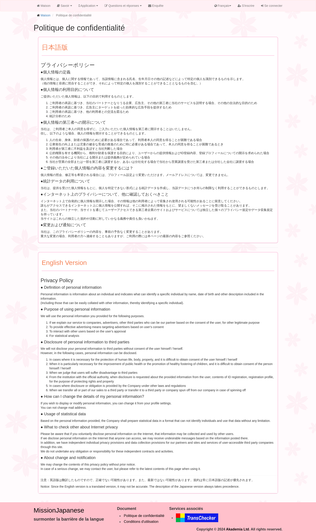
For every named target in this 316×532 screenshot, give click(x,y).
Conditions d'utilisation (141, 521)
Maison (45, 15)
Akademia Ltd (237, 529)
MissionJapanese (59, 510)
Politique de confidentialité (144, 516)
